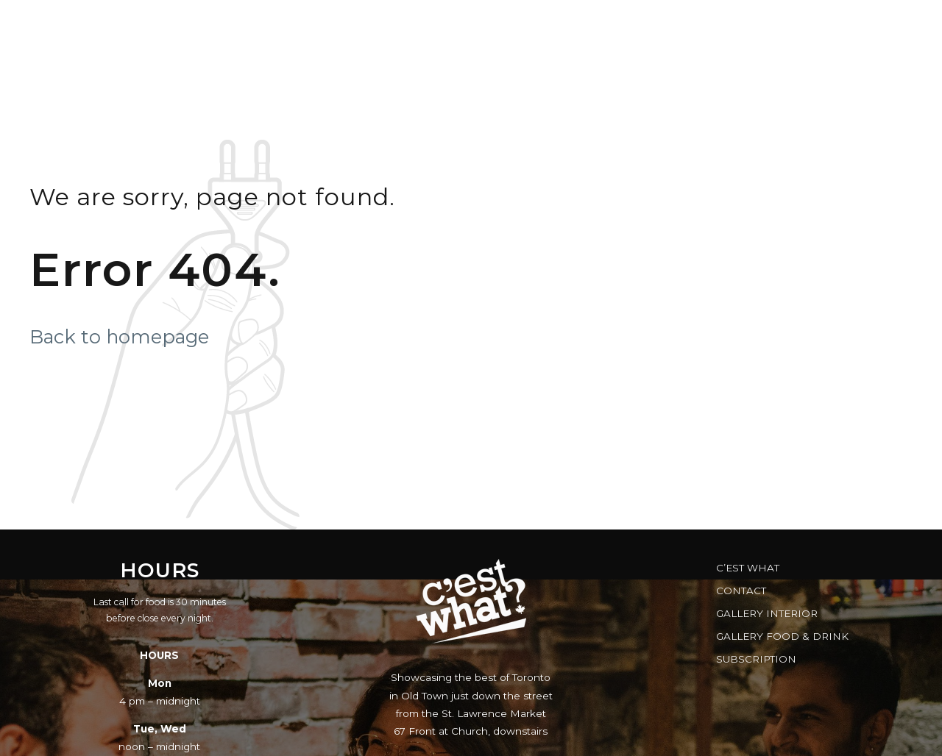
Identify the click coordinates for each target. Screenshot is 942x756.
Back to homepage (119, 336)
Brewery (826, 26)
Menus (349, 26)
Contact (741, 590)
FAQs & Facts (719, 26)
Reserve (510, 26)
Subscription (756, 659)
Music (427, 26)
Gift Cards (607, 26)
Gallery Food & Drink (782, 636)
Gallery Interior (767, 613)
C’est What (747, 568)
